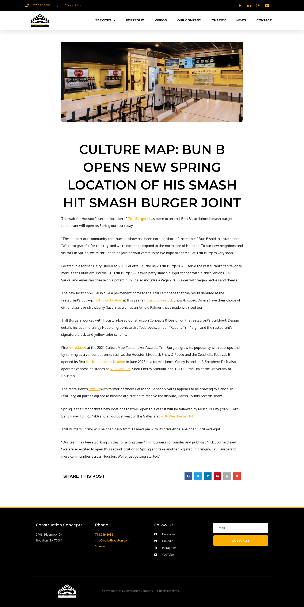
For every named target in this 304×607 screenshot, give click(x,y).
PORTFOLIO (135, 20)
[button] (188, 476)
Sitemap (100, 546)
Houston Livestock (160, 300)
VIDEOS (161, 20)
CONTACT (264, 20)
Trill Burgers (138, 218)
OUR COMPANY (189, 20)
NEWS (241, 20)
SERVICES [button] (105, 20)
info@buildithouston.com (112, 540)
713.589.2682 (104, 534)
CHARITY (219, 20)
